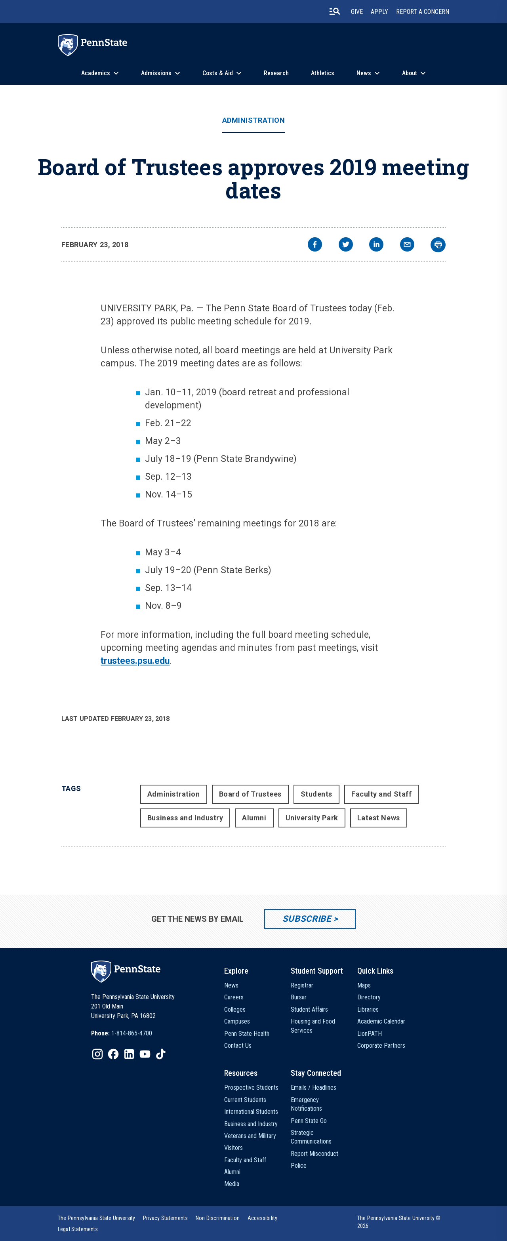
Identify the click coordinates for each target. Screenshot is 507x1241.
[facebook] (315, 245)
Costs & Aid (217, 73)
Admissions (156, 73)
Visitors (233, 1147)
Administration (253, 120)
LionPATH (369, 1033)
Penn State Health (246, 1033)
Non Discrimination (218, 1218)
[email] (407, 245)
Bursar (299, 997)
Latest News (378, 818)
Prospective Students (251, 1087)
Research (276, 73)
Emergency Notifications (306, 1104)
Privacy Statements (165, 1218)
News (363, 73)
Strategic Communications (311, 1137)
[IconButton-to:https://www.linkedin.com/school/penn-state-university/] (129, 1054)
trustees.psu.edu (135, 661)
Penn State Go (309, 1121)
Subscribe (306, 919)
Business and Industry (185, 818)
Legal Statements (78, 1229)
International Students (251, 1111)
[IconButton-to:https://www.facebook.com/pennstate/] (113, 1054)
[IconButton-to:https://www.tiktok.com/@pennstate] (160, 1054)
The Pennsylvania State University (96, 1218)
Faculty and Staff (381, 794)
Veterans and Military (250, 1136)
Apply (379, 11)
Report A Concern (422, 11)
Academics (95, 73)
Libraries (368, 1009)
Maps (364, 985)
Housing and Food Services (313, 1026)
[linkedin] (376, 245)
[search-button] (334, 11)
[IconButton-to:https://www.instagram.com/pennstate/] (97, 1054)
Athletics (322, 73)
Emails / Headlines (313, 1087)
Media (231, 1184)
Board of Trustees (250, 794)
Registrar (302, 985)
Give (357, 11)
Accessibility (262, 1218)
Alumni (254, 818)
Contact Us (238, 1045)
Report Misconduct (314, 1153)
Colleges (235, 1009)
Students (316, 794)
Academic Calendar (381, 1021)
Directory (369, 997)
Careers (234, 997)
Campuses (237, 1021)
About (409, 73)
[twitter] (346, 245)
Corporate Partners (381, 1045)
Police (299, 1165)
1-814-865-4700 (131, 1033)
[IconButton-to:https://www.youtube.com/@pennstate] (145, 1054)
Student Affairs (309, 1009)
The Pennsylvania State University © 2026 (399, 1222)
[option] (121, 1033)
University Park (312, 818)
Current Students (245, 1100)
